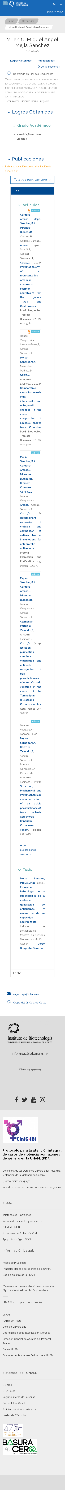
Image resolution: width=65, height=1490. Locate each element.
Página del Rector (12, 1320)
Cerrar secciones (49, 66)
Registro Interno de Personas (19, 1397)
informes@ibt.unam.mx (29, 1054)
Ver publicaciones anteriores (28, 850)
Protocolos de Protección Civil (20, 1233)
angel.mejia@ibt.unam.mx (23, 994)
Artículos (28, 204)
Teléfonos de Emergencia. (17, 1215)
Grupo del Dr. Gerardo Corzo (25, 1002)
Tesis (24, 869)
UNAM (6, 1314)
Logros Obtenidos (21, 60)
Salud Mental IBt (11, 1227)
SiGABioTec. (9, 1391)
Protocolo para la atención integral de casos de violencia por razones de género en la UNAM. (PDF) (32, 1154)
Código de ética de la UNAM (19, 1275)
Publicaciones (46, 60)
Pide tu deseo (30, 1070)
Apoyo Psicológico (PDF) (17, 1239)
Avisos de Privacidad (14, 1262)
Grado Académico (30, 125)
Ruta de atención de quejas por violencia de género (32, 1187)
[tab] (32, 191)
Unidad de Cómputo (14, 1415)
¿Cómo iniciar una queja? (17, 1181)
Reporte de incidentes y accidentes (22, 1221)
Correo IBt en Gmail (14, 1403)
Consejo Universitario (14, 1326)
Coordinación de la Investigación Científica (26, 1332)
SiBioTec (7, 1385)
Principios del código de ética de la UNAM (26, 1268)
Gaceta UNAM (10, 1349)
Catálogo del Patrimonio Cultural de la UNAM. (28, 1355)
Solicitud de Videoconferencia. (20, 1409)
